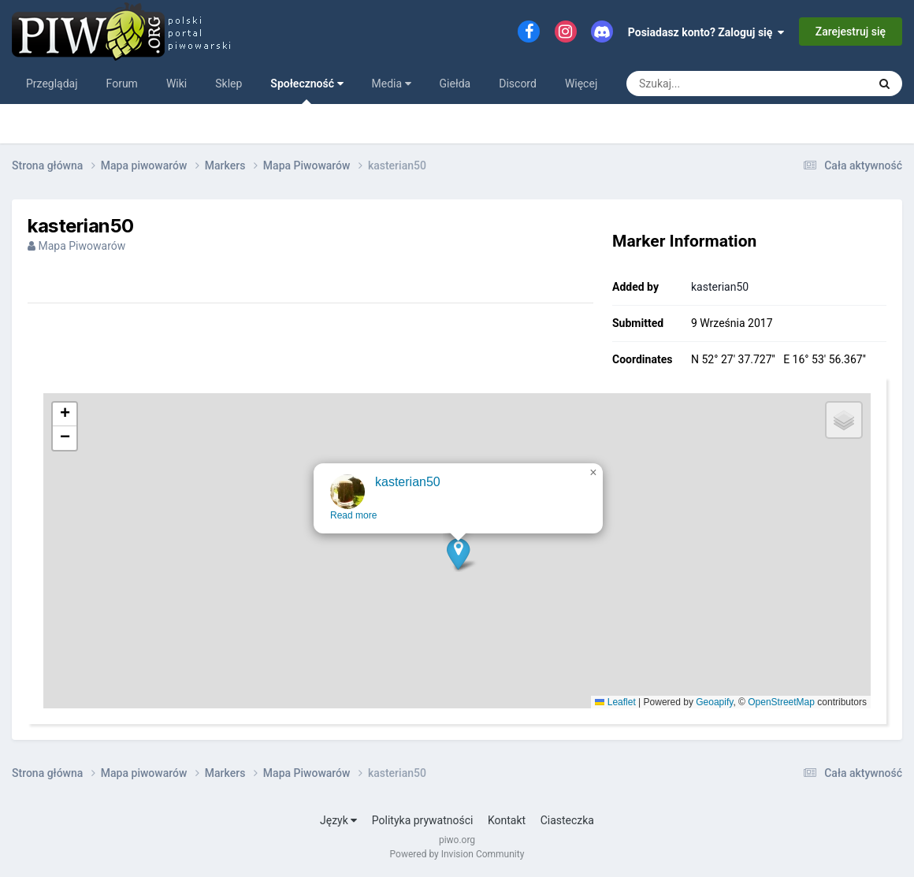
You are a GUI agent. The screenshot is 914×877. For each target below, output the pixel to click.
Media (391, 83)
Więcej (581, 83)
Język (338, 820)
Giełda (455, 83)
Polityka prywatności (423, 820)
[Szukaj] (711, 83)
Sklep (228, 83)
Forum (122, 83)
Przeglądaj (52, 83)
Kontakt (507, 820)
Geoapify (714, 702)
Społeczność (306, 90)
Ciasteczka (567, 820)
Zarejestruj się (851, 31)
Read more (354, 526)
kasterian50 (720, 287)
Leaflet (615, 702)
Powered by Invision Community (457, 854)
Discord (518, 83)
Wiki (176, 83)
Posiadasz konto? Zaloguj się (706, 32)
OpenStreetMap (781, 702)
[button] (459, 564)
